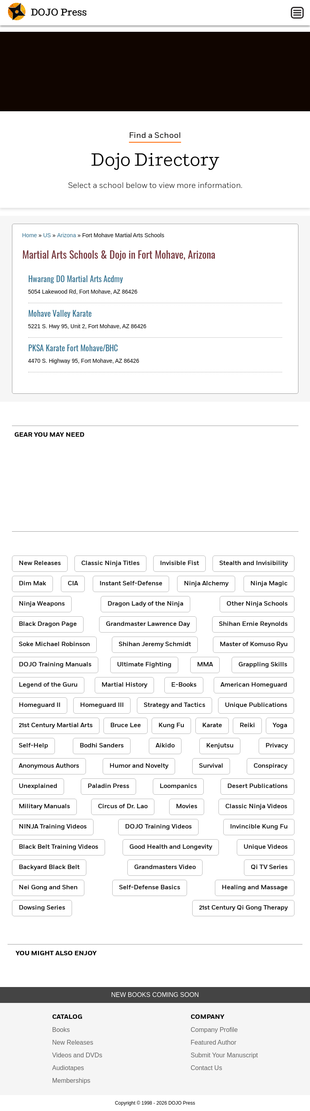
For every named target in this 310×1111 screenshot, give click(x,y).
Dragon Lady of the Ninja (145, 604)
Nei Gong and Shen (48, 888)
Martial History (124, 685)
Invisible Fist (179, 563)
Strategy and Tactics (174, 705)
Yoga (280, 725)
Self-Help (33, 746)
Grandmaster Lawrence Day (148, 624)
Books (61, 1029)
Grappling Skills (262, 665)
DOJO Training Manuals (55, 665)
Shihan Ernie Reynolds (253, 624)
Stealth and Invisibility (253, 563)
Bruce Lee (125, 725)
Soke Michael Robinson (54, 644)
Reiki (247, 725)
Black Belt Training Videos (58, 847)
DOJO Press (47, 12)
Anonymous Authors (49, 766)
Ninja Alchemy (206, 584)
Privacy (276, 746)
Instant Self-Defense (130, 584)
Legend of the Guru (48, 685)
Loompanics (178, 786)
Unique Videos (266, 847)
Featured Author (213, 1042)
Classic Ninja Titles (110, 563)
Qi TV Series (269, 867)
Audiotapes (68, 1068)
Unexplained (38, 786)
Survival (211, 766)
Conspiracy (270, 766)
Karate (212, 725)
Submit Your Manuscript (224, 1055)
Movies (186, 806)
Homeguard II (39, 705)
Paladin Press (108, 786)
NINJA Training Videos (53, 827)
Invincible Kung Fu (259, 827)
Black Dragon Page (48, 624)
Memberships (71, 1080)
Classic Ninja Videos (256, 806)
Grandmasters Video (165, 867)
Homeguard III (102, 705)
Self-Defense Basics (149, 888)
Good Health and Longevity (170, 847)
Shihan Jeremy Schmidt (155, 644)
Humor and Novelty (138, 766)
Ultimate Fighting (144, 665)
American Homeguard (253, 685)
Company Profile (214, 1029)
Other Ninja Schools (257, 604)
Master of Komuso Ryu (254, 644)
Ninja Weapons (42, 604)
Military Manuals (44, 806)
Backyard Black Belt (49, 867)
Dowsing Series (42, 908)
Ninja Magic (269, 584)
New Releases (40, 563)
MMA (205, 665)
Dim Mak (32, 584)
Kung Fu (171, 725)
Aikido (165, 746)
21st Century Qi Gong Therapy (243, 908)
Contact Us (206, 1068)
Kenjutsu (220, 746)
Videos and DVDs (77, 1055)
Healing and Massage (255, 888)
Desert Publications (257, 786)
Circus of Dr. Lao (123, 806)
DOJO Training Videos (158, 827)
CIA (73, 584)
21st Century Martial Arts (56, 725)
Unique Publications (256, 705)
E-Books (184, 685)
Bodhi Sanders (102, 746)
